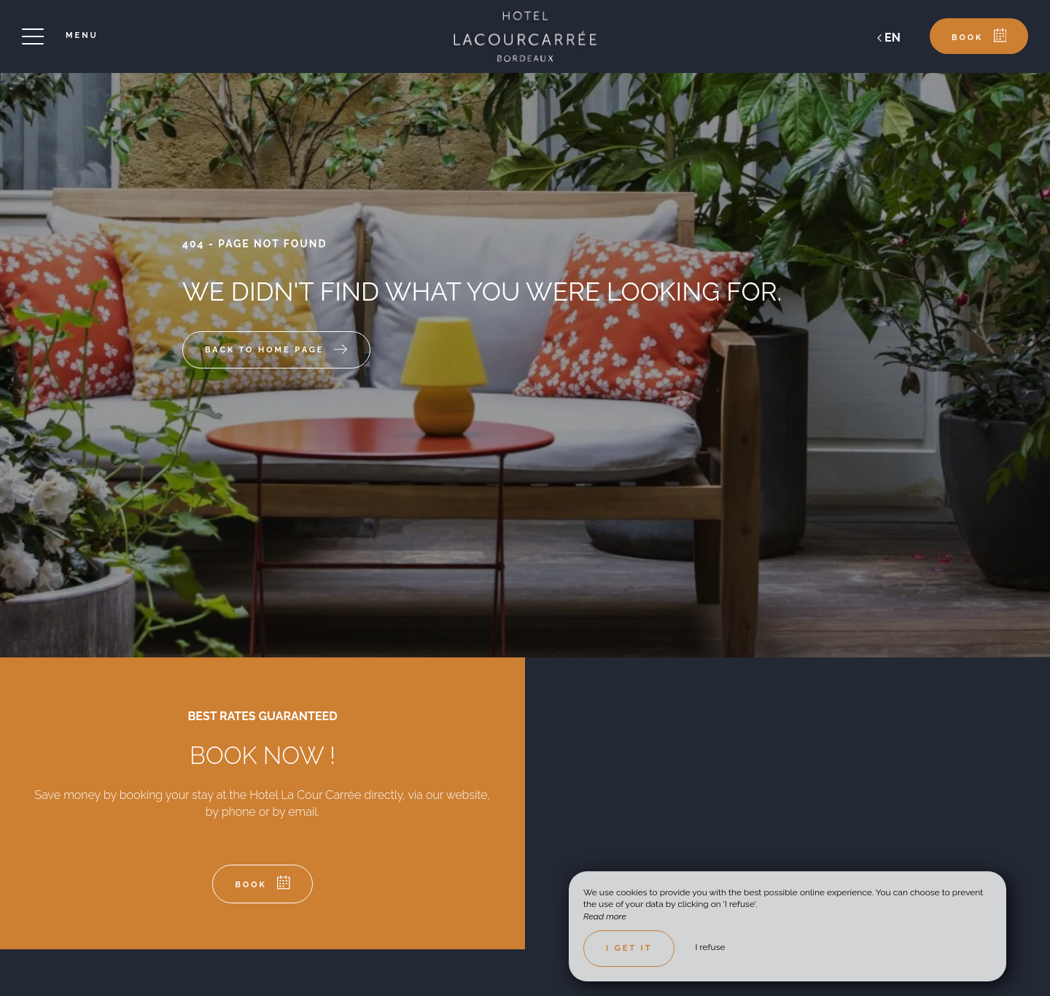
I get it (629, 948)
